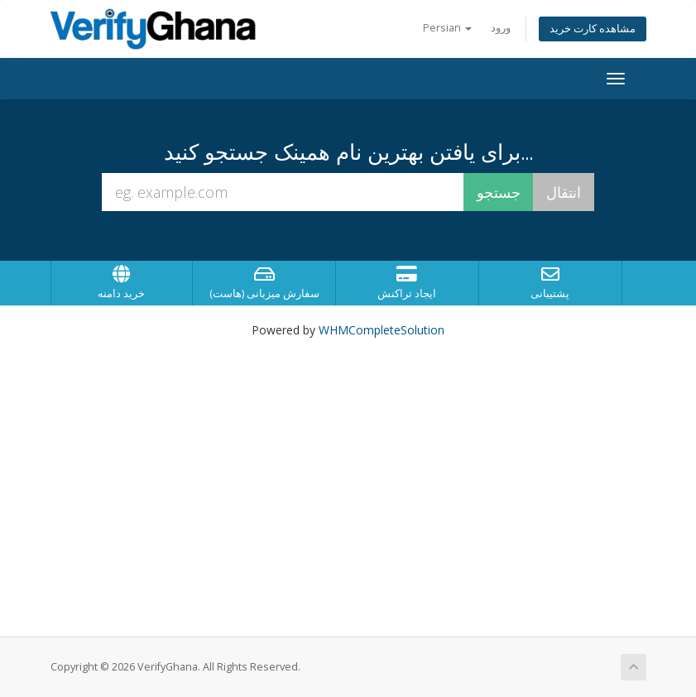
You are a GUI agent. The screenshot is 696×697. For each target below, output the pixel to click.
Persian (447, 28)
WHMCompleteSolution (381, 330)
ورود (501, 28)
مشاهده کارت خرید (593, 29)
